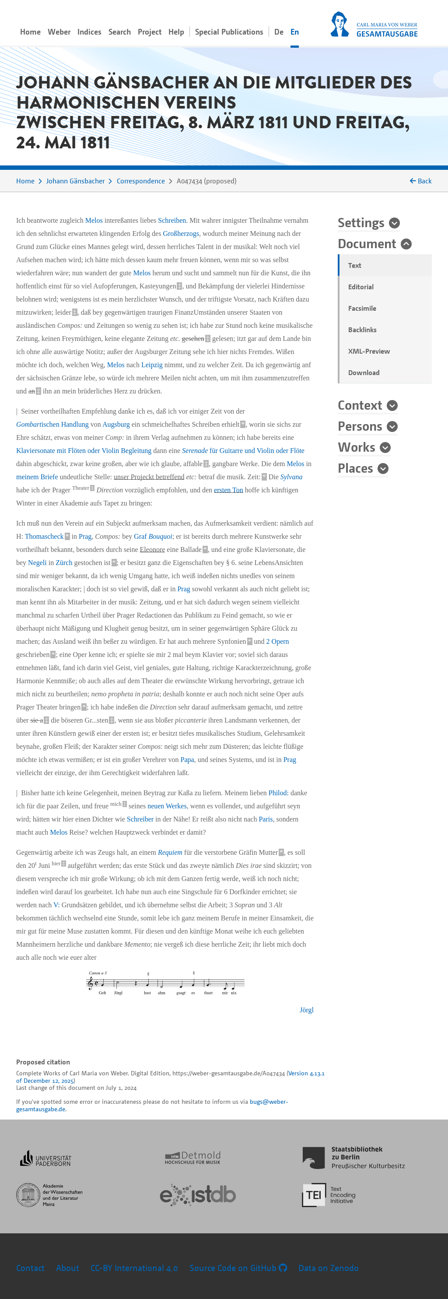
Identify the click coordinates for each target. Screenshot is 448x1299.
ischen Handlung (52, 424)
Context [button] (360, 404)
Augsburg (116, 424)
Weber (59, 31)
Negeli (37, 562)
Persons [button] (360, 425)
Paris (266, 819)
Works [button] (356, 446)
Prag (85, 536)
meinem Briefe (37, 477)
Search (119, 31)
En (294, 31)
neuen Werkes (167, 806)
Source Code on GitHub (238, 1267)
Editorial (361, 286)
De (279, 31)
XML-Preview (369, 351)
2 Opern (277, 641)
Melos (94, 220)
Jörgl (307, 1010)
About (67, 1267)
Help (176, 31)
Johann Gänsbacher (75, 180)
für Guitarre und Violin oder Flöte (243, 450)
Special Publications (229, 31)
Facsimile (362, 308)
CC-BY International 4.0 (134, 1267)
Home (30, 31)
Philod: (279, 793)
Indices (89, 31)
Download (364, 372)
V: (56, 905)
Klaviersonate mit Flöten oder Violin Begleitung (83, 450)
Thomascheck (44, 536)
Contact (30, 1267)
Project (149, 31)
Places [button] (355, 467)
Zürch (64, 562)
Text (354, 265)
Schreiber (140, 819)
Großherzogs (181, 233)
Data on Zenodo (328, 1267)
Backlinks (362, 329)
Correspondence (141, 180)
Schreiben (172, 220)
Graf (153, 536)
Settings (361, 222)
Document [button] (367, 243)
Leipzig (152, 365)
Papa (187, 759)
